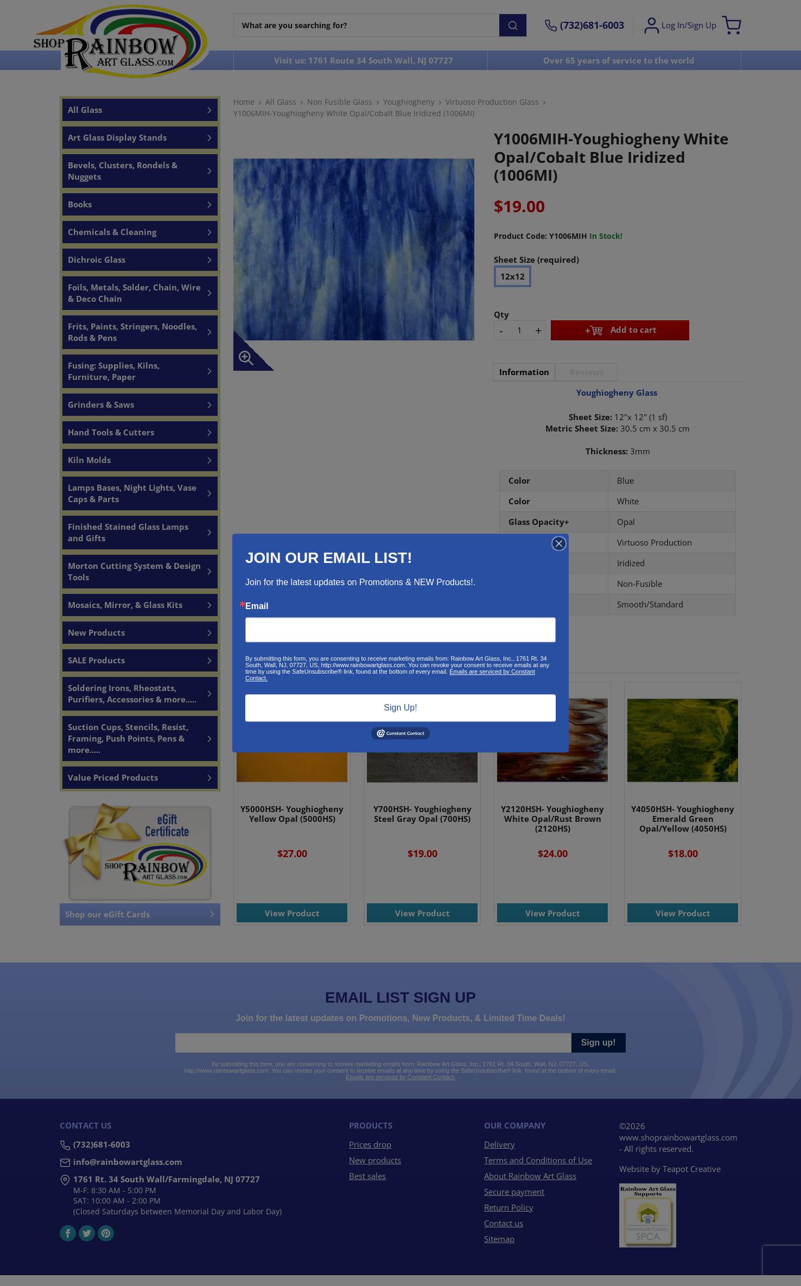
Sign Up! (400, 707)
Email (257, 606)
